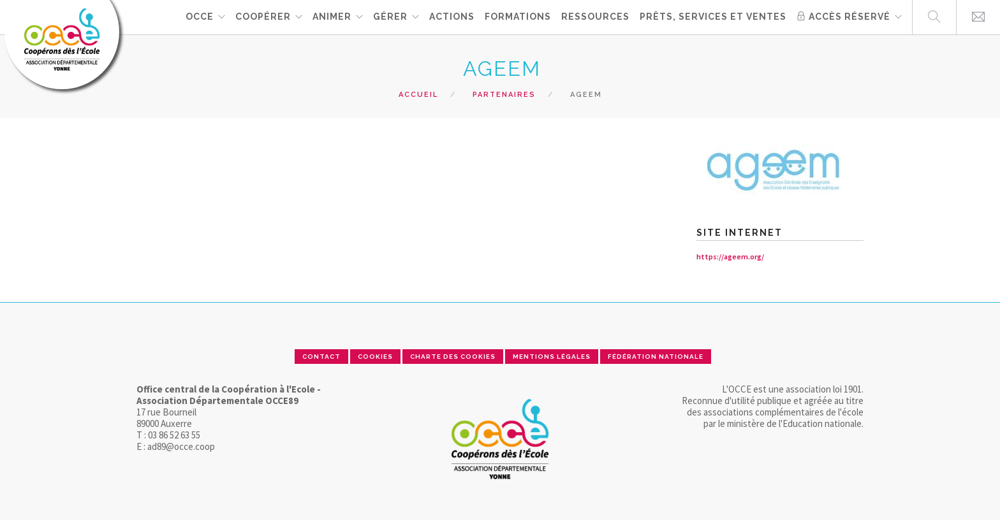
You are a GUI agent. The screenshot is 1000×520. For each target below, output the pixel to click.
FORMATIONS (518, 16)
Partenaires (504, 94)
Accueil (418, 94)
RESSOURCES (595, 16)
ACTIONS (451, 16)
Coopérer (263, 16)
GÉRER (390, 16)
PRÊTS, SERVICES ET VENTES (713, 16)
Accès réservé (843, 16)
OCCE (200, 16)
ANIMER (331, 16)
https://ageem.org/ (730, 256)
